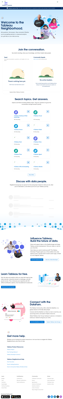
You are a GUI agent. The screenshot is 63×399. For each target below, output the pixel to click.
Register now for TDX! (13, 8)
